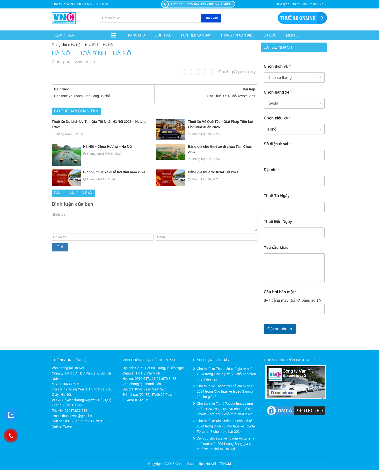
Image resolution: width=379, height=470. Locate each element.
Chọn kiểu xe (277, 118)
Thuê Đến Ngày (278, 222)
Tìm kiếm (211, 18)
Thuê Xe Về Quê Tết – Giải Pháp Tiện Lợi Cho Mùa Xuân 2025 (204, 124)
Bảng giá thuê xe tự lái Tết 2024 (197, 172)
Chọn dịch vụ (277, 66)
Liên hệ (292, 35)
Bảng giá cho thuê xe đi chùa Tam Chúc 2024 (204, 149)
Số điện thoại (277, 144)
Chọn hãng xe (278, 92)
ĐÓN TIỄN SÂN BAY (196, 35)
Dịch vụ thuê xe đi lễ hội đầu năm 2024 (98, 172)
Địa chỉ (271, 170)
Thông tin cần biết (237, 35)
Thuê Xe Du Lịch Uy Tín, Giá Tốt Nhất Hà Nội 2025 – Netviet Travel (99, 124)
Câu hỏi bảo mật (280, 292)
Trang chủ (135, 35)
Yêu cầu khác (276, 247)
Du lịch (269, 35)
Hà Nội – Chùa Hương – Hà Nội (92, 146)
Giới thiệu (162, 35)
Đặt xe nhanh (279, 329)
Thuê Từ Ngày (277, 196)
